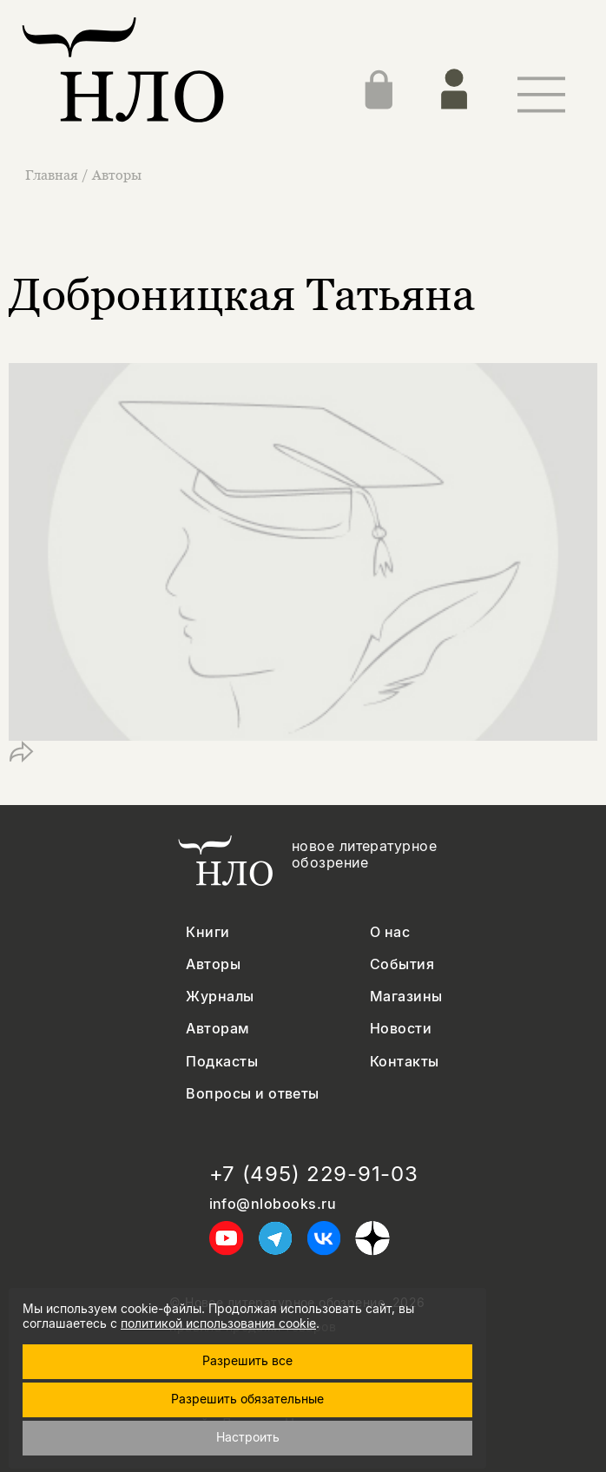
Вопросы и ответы (252, 1094)
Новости (400, 1028)
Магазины (406, 996)
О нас (390, 932)
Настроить (248, 1436)
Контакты (404, 1061)
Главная (53, 174)
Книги (207, 932)
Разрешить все (247, 1360)
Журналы (220, 996)
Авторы (117, 174)
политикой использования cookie (218, 1323)
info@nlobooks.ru (273, 1204)
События (402, 964)
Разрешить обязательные (247, 1398)
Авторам (217, 1028)
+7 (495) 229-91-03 (313, 1174)
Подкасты (222, 1061)
